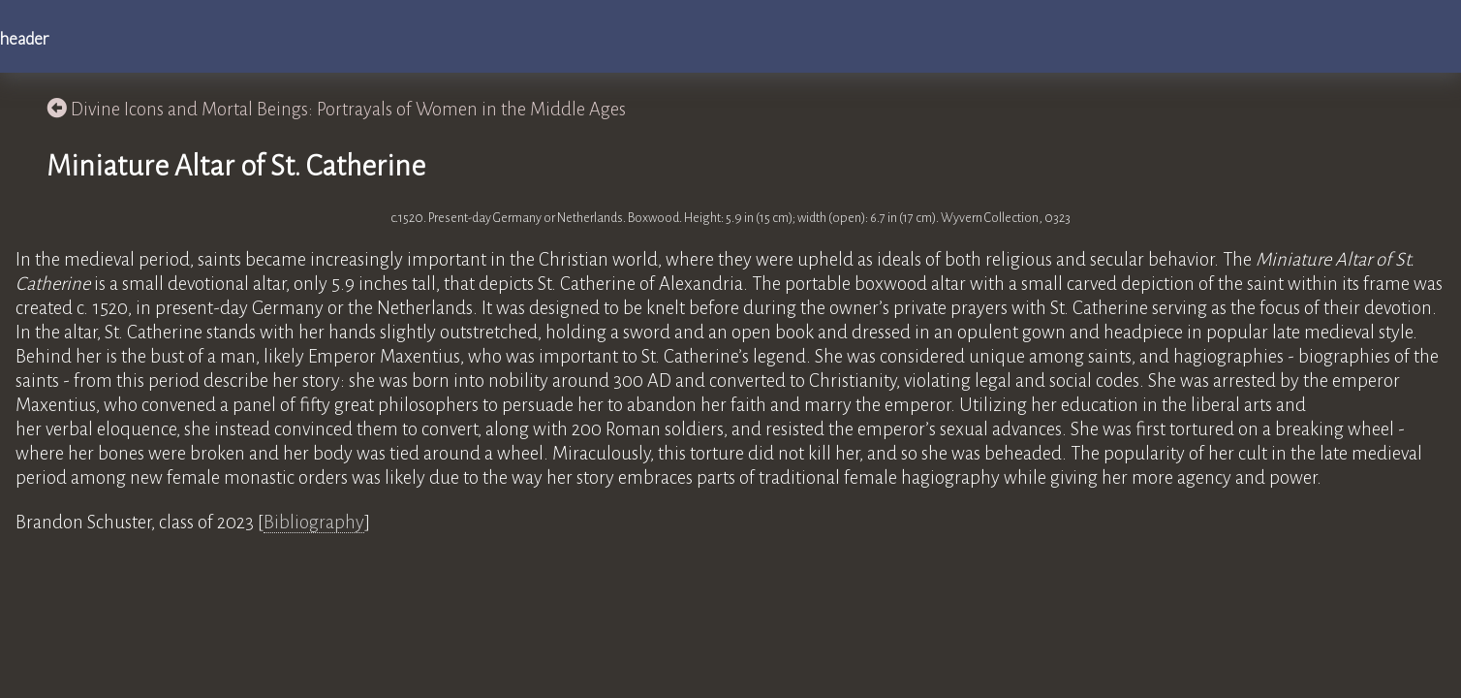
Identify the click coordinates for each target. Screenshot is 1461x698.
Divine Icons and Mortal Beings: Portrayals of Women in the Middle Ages (336, 109)
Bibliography (314, 522)
